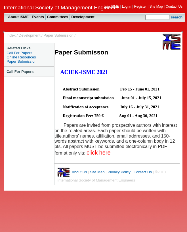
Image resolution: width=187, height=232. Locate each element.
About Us (79, 172)
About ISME (18, 17)
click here (98, 152)
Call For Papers (19, 53)
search (176, 17)
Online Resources (21, 57)
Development (82, 17)
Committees (57, 17)
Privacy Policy (119, 172)
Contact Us (174, 7)
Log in (126, 7)
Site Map (156, 7)
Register (140, 7)
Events (38, 17)
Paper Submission (58, 35)
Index (11, 35)
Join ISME (111, 7)
